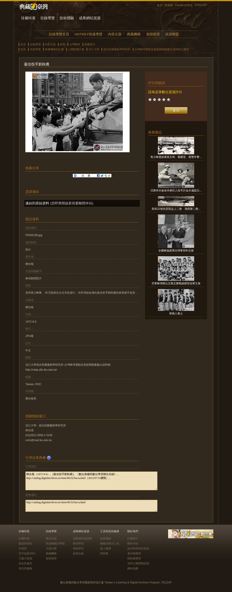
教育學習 (78, 543)
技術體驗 (67, 18)
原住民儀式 (25, 563)
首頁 (159, 5)
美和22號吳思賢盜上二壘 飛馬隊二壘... (176, 208)
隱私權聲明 (134, 558)
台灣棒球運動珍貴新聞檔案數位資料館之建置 (162, 49)
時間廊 (104, 553)
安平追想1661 (27, 553)
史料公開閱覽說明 (138, 563)
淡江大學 (93, 49)
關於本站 (132, 543)
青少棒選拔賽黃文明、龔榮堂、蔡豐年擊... (176, 157)
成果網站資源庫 (82, 538)
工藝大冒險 (25, 558)
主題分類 (51, 548)
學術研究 (78, 548)
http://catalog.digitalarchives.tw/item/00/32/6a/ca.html (91, 506)
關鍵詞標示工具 (109, 543)
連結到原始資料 (37, 203)
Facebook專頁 (184, 5)
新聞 (62, 44)
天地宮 (23, 548)
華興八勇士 (176, 313)
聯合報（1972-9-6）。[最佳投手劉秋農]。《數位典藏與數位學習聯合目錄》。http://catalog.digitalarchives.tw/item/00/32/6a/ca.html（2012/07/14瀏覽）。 (91, 480)
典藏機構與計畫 (54, 49)
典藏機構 (133, 34)
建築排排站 (25, 543)
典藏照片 (89, 44)
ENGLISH (201, 5)
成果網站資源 (90, 18)
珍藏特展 (28, 18)
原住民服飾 (25, 568)
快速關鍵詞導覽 (55, 543)
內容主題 (114, 34)
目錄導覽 (47, 18)
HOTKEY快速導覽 (88, 34)
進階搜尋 (153, 34)
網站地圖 (132, 568)
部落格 (169, 5)
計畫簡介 (132, 538)
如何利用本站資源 (138, 548)
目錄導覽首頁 (59, 34)
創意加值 (78, 553)
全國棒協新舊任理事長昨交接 (176, 250)
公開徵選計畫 (76, 49)
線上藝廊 (105, 548)
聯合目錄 (51, 538)
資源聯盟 (172, 34)
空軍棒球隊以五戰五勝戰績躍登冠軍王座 (176, 283)
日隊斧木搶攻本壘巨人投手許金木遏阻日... (176, 190)
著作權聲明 (134, 553)
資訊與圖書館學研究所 (116, 49)
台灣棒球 (74, 44)
